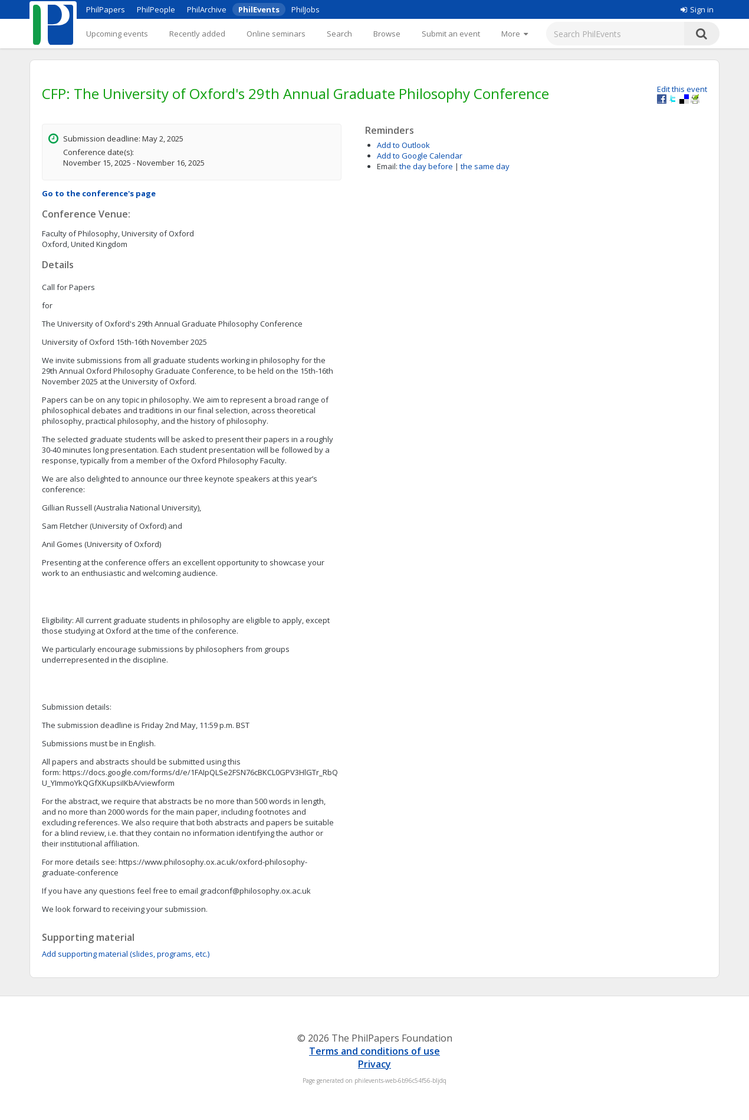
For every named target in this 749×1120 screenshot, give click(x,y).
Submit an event (451, 33)
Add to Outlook (403, 145)
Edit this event (682, 89)
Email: (387, 166)
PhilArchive (206, 9)
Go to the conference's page (99, 193)
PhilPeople (156, 9)
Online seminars (276, 33)
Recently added (197, 33)
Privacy (374, 1064)
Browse (386, 33)
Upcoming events (117, 33)
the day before (426, 166)
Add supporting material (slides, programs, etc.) (125, 953)
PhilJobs (305, 9)
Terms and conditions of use (374, 1051)
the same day (485, 166)
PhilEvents (259, 9)
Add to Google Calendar (419, 155)
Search (339, 33)
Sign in (697, 9)
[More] (514, 33)
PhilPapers (105, 9)
